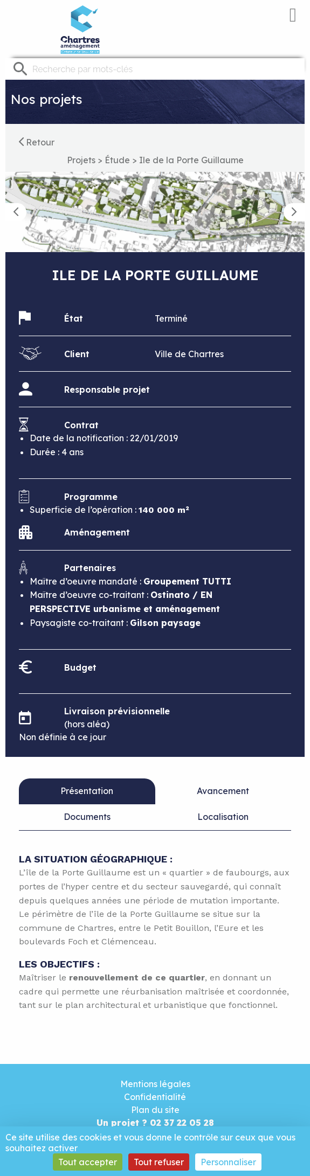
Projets (81, 160)
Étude (117, 160)
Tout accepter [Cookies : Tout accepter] (87, 1162)
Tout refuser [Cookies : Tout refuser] (159, 1162)
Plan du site (155, 1109)
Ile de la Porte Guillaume (191, 160)
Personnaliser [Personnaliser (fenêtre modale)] (228, 1162)
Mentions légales (155, 1083)
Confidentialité (155, 1096)
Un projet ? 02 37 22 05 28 (155, 1122)
